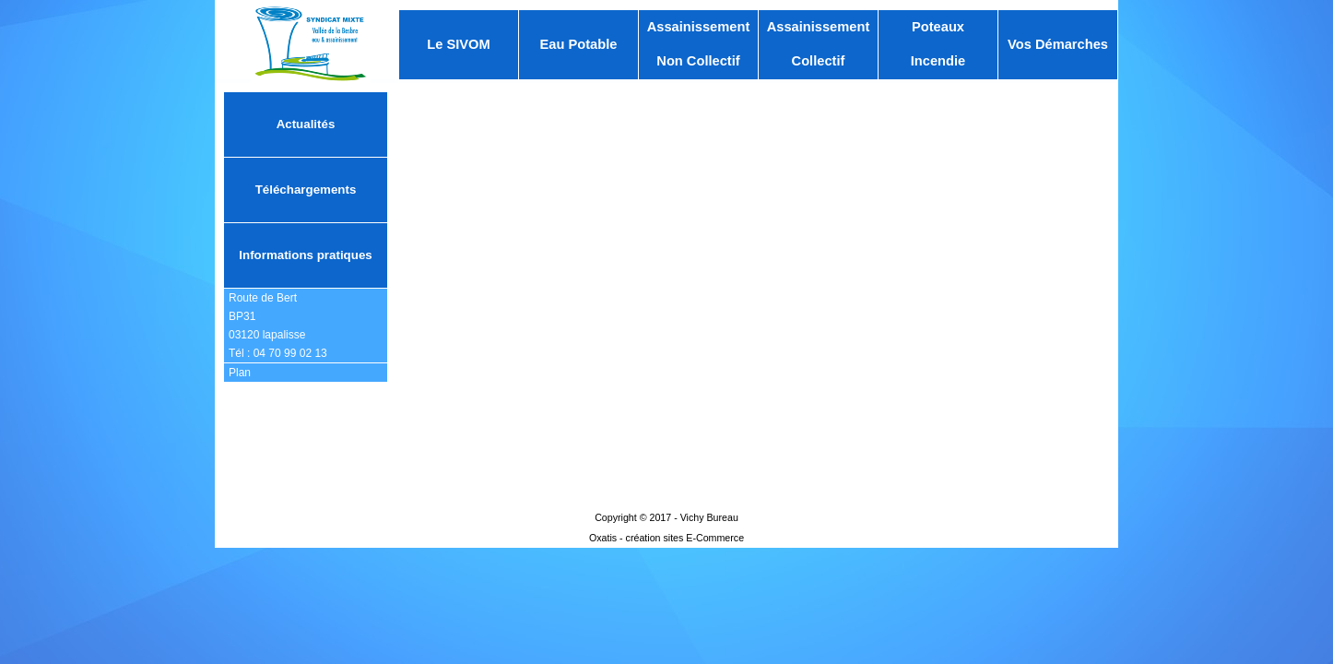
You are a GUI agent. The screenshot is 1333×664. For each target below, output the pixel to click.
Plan (240, 372)
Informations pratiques (305, 255)
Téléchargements (306, 189)
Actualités (306, 124)
